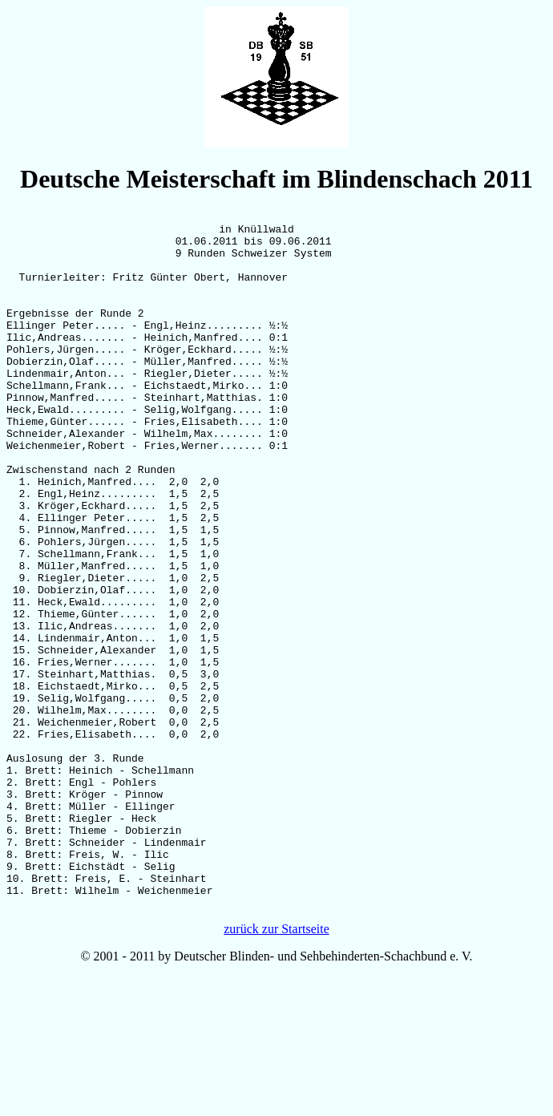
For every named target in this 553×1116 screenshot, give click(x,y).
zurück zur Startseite (276, 1068)
